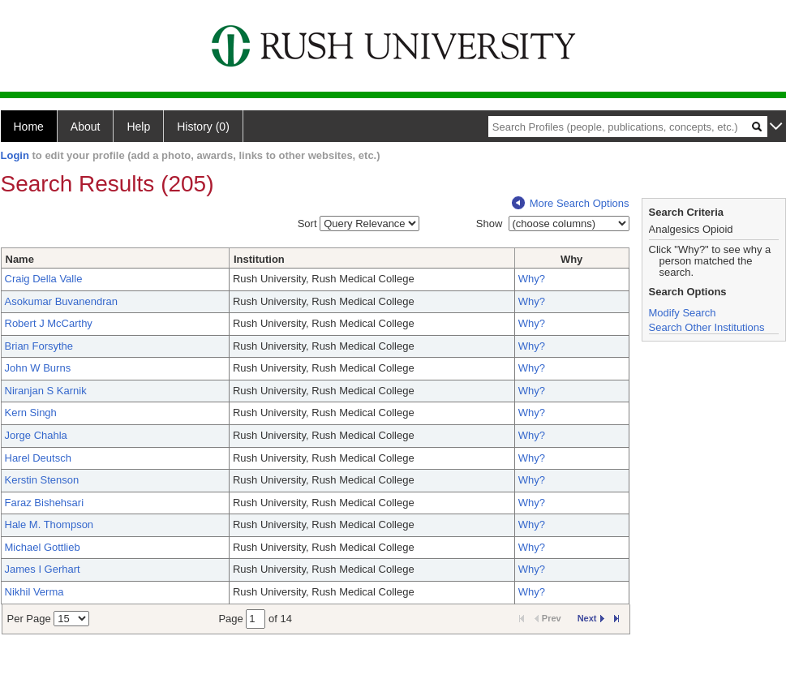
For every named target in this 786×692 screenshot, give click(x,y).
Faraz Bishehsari (44, 502)
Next (591, 618)
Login (15, 155)
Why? (531, 279)
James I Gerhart (42, 569)
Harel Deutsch (38, 458)
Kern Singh (31, 412)
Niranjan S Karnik (46, 391)
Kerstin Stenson (42, 480)
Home (29, 126)
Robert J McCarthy (48, 323)
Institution (259, 259)
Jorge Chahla (36, 435)
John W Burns (38, 368)
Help (138, 126)
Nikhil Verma (34, 592)
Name (20, 259)
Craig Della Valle (44, 279)
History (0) (203, 126)
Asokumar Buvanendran (61, 301)
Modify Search (682, 313)
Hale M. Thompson (49, 524)
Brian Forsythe (39, 346)
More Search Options (570, 203)
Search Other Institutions (707, 327)
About (86, 126)
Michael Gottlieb (42, 547)
